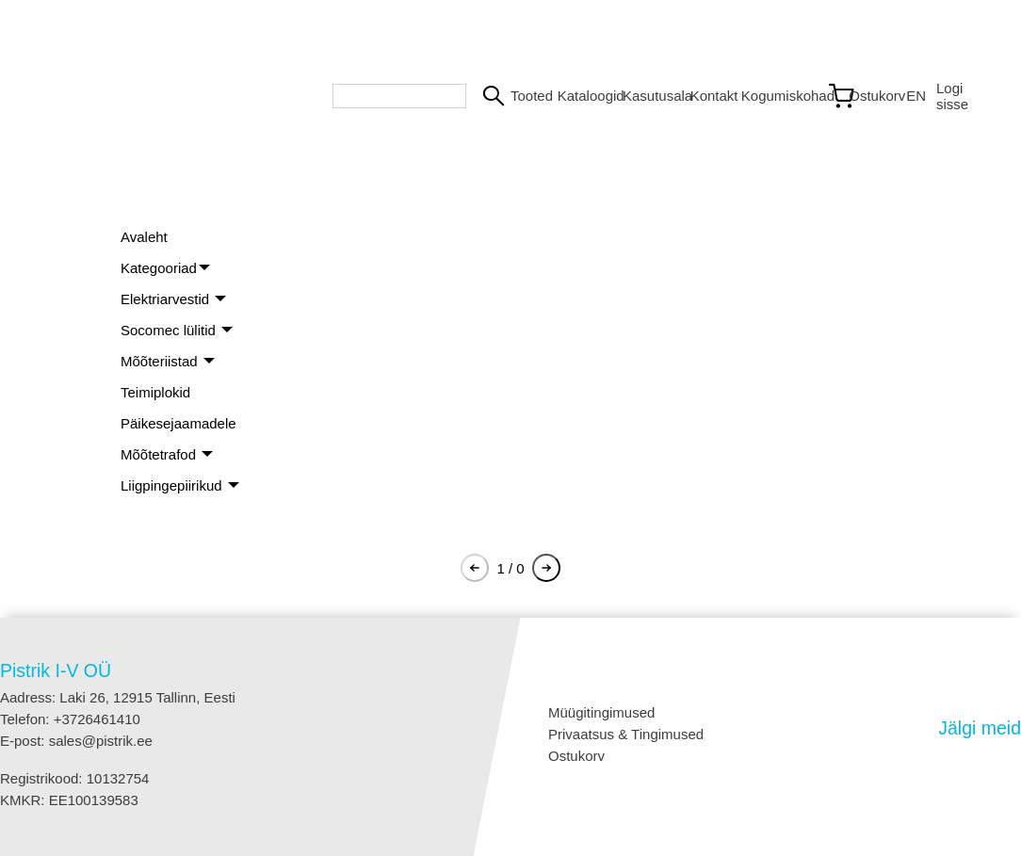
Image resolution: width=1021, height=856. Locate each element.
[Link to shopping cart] (858, 96)
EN (913, 96)
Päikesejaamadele (178, 423)
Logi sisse (952, 96)
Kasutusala (649, 96)
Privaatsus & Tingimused (626, 734)
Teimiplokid (155, 392)
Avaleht (144, 237)
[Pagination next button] (546, 568)
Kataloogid (583, 96)
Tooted (526, 96)
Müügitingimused (601, 712)
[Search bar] (399, 96)
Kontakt (708, 96)
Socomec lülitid (170, 330)
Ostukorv (576, 756)
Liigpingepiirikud (173, 485)
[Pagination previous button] (475, 568)
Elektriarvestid (167, 299)
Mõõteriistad (161, 361)
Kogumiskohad (776, 96)
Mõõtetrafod (160, 454)
